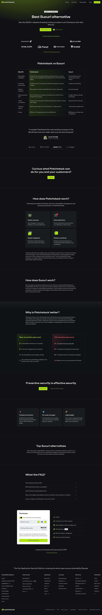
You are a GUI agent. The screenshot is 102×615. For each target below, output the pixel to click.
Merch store (97, 583)
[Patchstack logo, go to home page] (9, 2)
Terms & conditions (82, 609)
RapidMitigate (5, 583)
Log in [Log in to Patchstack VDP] (24, 591)
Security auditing (27, 586)
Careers (96, 581)
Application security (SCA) (8, 581)
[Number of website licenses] (42, 522)
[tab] (32, 147)
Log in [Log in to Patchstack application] (3, 601)
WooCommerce (62, 588)
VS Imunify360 (5, 591)
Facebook (96, 591)
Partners (77, 578)
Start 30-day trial (45, 29)
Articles (77, 586)
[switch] (33, 518)
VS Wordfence (5, 593)
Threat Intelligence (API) (7, 586)
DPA (58, 609)
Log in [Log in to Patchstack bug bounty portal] (45, 593)
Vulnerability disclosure (95, 609)
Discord (46, 591)
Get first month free (33, 540)
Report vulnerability (27, 583)
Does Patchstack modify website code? (51, 491)
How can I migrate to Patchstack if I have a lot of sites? (51, 499)
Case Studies (78, 588)
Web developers (62, 578)
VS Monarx (4, 588)
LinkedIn (96, 588)
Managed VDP (26, 578)
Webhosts (61, 581)
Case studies (82, 2)
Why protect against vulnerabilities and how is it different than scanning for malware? (51, 495)
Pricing (67, 2)
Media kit (96, 586)
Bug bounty (47, 578)
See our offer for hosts (57, 388)
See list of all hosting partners (52, 52)
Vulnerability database (80, 581)
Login (90, 2)
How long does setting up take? (51, 482)
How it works (57, 30)
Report (46, 588)
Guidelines (46, 583)
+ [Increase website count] (45, 521)
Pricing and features (52, 552)
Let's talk (51, 177)
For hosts (74, 2)
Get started (43, 388)
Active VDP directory (27, 581)
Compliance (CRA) (27, 588)
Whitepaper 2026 (79, 583)
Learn (45, 586)
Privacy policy (64, 609)
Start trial (97, 2)
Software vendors (63, 583)
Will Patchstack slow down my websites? (51, 487)
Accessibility (73, 609)
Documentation (5, 596)
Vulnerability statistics (80, 593)
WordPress (61, 586)
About (95, 578)
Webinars (77, 591)
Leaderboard (47, 581)
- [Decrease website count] (38, 521)
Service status (5, 598)
